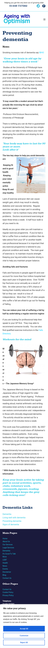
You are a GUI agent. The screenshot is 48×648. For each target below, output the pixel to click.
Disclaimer (7, 572)
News (5, 566)
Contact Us (7, 578)
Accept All (24, 629)
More (5, 557)
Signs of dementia (11, 524)
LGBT (5, 560)
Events (5, 569)
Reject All (24, 642)
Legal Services (8, 548)
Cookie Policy (8, 592)
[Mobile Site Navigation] (44, 19)
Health (5, 563)
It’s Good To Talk (9, 554)
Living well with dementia (14, 517)
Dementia (7, 514)
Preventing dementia (12, 521)
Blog (4, 575)
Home (5, 539)
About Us (6, 541)
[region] (24, 626)
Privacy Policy (8, 595)
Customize (24, 636)
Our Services (8, 545)
